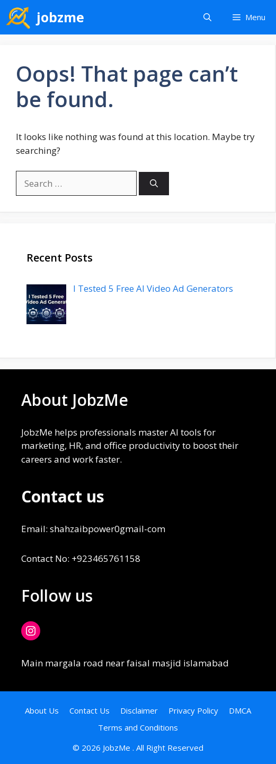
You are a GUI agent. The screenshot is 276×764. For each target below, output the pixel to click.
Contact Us (89, 710)
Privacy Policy (193, 710)
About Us (42, 710)
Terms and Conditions (138, 727)
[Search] (154, 184)
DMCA (240, 710)
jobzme (60, 17)
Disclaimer (139, 710)
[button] (207, 17)
